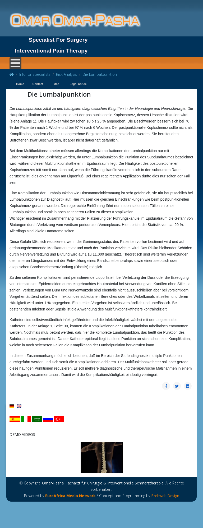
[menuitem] (19, 84)
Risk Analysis (66, 74)
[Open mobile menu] (15, 63)
